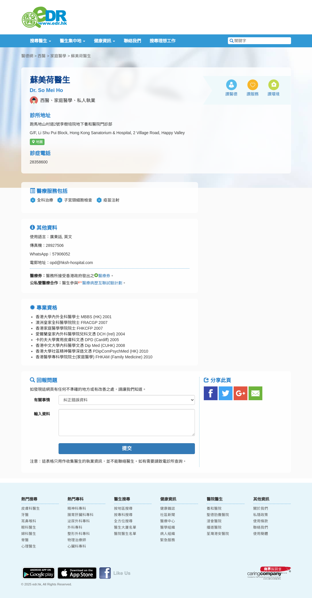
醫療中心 (167, 521)
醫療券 (102, 275)
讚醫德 (231, 94)
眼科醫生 (28, 527)
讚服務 (253, 94)
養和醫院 (214, 509)
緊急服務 (167, 540)
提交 (127, 448)
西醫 (42, 56)
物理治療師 (76, 540)
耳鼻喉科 (28, 521)
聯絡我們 (132, 40)
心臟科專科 (76, 546)
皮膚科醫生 (30, 509)
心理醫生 (28, 546)
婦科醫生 (28, 534)
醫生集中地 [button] (72, 40)
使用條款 (260, 521)
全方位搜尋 (123, 521)
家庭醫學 (58, 56)
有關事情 (42, 400)
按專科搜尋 (123, 515)
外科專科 (74, 527)
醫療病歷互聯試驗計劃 (100, 283)
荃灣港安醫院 (218, 534)
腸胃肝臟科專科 (80, 515)
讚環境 (274, 94)
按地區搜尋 (123, 509)
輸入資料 (42, 414)
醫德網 (27, 56)
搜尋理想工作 (162, 40)
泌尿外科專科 (78, 521)
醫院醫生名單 (125, 534)
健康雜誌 (167, 509)
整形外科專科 (78, 534)
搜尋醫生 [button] (40, 40)
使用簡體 (260, 534)
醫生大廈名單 (125, 527)
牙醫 (25, 515)
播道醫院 (214, 527)
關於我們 (260, 509)
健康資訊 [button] (104, 40)
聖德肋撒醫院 (218, 515)
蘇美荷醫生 (81, 56)
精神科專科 (76, 509)
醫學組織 (167, 527)
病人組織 (167, 534)
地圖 (37, 142)
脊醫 (25, 540)
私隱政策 (260, 515)
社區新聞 (167, 515)
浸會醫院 (214, 521)
